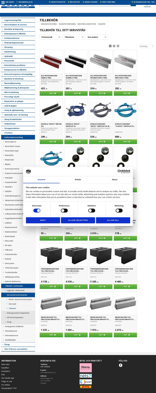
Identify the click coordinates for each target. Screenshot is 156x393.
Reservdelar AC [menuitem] (10, 142)
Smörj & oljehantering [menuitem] (14, 110)
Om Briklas (5, 385)
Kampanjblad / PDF (9, 388)
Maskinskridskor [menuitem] (11, 232)
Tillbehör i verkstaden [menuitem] (14, 286)
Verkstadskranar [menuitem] (11, 331)
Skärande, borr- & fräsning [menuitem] (16, 115)
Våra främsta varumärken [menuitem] (15, 349)
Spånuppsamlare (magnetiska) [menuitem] (18, 313)
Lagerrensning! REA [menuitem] (12, 20)
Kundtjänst (5, 371)
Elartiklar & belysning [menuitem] (13, 29)
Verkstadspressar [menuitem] (11, 335)
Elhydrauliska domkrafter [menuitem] (14, 205)
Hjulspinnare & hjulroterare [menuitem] (15, 200)
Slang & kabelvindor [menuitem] (13, 119)
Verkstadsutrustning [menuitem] (13, 137)
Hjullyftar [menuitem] (8, 191)
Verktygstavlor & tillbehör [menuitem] (14, 326)
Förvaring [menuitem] (8, 47)
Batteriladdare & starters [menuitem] (15, 24)
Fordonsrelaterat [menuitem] (11, 38)
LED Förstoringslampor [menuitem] (15, 317)
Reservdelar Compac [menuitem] (12, 146)
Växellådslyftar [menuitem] (10, 340)
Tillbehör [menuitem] (12, 308)
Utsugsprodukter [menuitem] (12, 128)
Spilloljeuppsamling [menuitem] (12, 277)
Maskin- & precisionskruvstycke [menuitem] (20, 299)
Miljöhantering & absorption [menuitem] (16, 88)
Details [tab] (78, 179)
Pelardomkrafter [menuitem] (11, 254)
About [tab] (114, 179)
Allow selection (78, 220)
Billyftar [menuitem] (7, 164)
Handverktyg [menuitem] (10, 52)
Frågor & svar (6, 381)
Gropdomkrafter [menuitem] (11, 182)
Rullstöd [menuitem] (8, 259)
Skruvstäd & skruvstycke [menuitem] (17, 295)
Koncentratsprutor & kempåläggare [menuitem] (19, 74)
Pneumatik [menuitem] (9, 61)
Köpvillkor (5, 368)
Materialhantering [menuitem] (12, 83)
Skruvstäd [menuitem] (12, 304)
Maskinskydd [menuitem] (10, 236)
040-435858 (9, 2)
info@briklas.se (26, 2)
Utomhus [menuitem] (8, 133)
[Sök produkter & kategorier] (88, 4)
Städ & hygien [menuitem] (10, 106)
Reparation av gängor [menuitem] (13, 101)
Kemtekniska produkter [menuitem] (14, 65)
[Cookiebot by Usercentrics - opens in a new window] (119, 171)
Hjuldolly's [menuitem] (9, 187)
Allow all (113, 220)
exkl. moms (107, 11)
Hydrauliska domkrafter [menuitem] (13, 209)
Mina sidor (5, 364)
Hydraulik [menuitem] (8, 56)
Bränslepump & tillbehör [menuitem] (15, 34)
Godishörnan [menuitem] (9, 124)
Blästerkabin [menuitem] (9, 160)
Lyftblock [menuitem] (8, 223)
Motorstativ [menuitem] (9, 241)
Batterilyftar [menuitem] (9, 155)
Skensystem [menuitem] (9, 263)
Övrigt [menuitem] (9, 322)
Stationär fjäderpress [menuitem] (13, 281)
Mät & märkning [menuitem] (11, 92)
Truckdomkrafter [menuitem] (11, 272)
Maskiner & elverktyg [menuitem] (13, 79)
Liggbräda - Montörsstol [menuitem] (15, 290)
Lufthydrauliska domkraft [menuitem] (14, 214)
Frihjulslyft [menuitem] (9, 178)
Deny (43, 220)
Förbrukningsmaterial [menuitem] (13, 43)
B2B (3, 374)
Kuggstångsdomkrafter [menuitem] (13, 218)
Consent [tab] (41, 179)
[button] (51, 37)
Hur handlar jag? (7, 378)
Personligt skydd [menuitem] (11, 97)
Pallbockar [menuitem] (9, 250)
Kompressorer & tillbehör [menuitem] (15, 70)
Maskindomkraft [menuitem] (11, 227)
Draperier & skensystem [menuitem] (14, 173)
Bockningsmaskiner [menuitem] (12, 169)
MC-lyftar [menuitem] (8, 245)
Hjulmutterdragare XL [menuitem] (13, 196)
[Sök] (133, 4)
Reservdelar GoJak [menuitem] (12, 151)
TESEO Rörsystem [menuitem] (11, 268)
